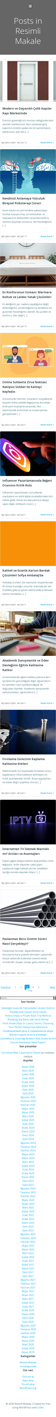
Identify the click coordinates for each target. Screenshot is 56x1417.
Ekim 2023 (28, 1181)
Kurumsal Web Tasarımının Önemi (21, 1052)
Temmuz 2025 (28, 1101)
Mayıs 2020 (28, 1337)
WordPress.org (28, 1388)
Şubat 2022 (28, 1257)
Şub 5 (23, 514)
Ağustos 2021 (28, 1279)
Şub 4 (23, 604)
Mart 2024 (28, 1162)
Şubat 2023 (28, 1211)
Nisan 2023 (28, 1203)
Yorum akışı (28, 1384)
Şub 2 (23, 793)
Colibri (40, 1407)
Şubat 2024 (28, 1165)
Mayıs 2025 (28, 1108)
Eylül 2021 (28, 1276)
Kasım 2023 (28, 1177)
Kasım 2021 (28, 1268)
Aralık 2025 (28, 1082)
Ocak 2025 (28, 1123)
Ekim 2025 (28, 1089)
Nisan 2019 (28, 1352)
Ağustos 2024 (28, 1143)
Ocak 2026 (28, 1078)
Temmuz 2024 (28, 1146)
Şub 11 (23, 236)
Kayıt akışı (28, 1380)
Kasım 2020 (28, 1314)
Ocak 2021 (28, 1306)
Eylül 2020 (28, 1321)
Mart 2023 (28, 1207)
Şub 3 (23, 703)
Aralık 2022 (28, 1219)
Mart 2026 (28, 1070)
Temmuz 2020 (28, 1329)
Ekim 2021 (28, 1272)
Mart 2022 (28, 1253)
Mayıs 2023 (28, 1200)
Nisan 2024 (28, 1158)
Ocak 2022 (28, 1260)
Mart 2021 (28, 1298)
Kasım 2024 (28, 1131)
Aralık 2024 (28, 1127)
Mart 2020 (28, 1344)
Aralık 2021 (28, 1264)
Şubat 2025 (28, 1120)
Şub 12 (23, 142)
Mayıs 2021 (28, 1291)
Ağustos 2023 (28, 1188)
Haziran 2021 (28, 1287)
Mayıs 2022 (28, 1245)
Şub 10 (23, 326)
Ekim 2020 (28, 1317)
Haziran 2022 (28, 1241)
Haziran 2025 (28, 1104)
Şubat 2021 (28, 1302)
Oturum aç (28, 1376)
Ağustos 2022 (28, 1234)
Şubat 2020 (28, 1348)
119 (31, 991)
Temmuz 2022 (28, 1238)
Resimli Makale (28, 1362)
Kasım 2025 (28, 1085)
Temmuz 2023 (28, 1192)
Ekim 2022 (28, 1226)
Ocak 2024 (28, 1169)
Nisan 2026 (28, 1066)
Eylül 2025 (28, 1093)
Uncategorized (28, 1366)
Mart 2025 (28, 1116)
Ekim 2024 (28, 1135)
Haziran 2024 (28, 1150)
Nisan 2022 (28, 1249)
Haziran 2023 (28, 1196)
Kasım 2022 (28, 1222)
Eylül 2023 (28, 1184)
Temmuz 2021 (28, 1283)
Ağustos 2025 (28, 1097)
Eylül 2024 (28, 1139)
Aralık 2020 (28, 1310)
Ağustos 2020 (28, 1325)
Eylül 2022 (28, 1230)
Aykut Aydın (10, 142)
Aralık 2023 (28, 1173)
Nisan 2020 (28, 1340)
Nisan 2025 (28, 1112)
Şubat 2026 (28, 1074)
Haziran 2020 (28, 1333)
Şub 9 (23, 424)
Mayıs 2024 (28, 1154)
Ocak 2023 (28, 1215)
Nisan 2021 (28, 1295)
